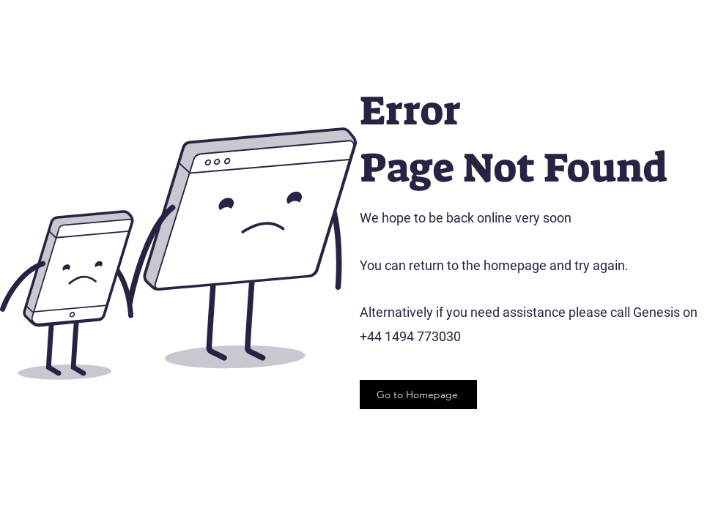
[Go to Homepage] (418, 394)
